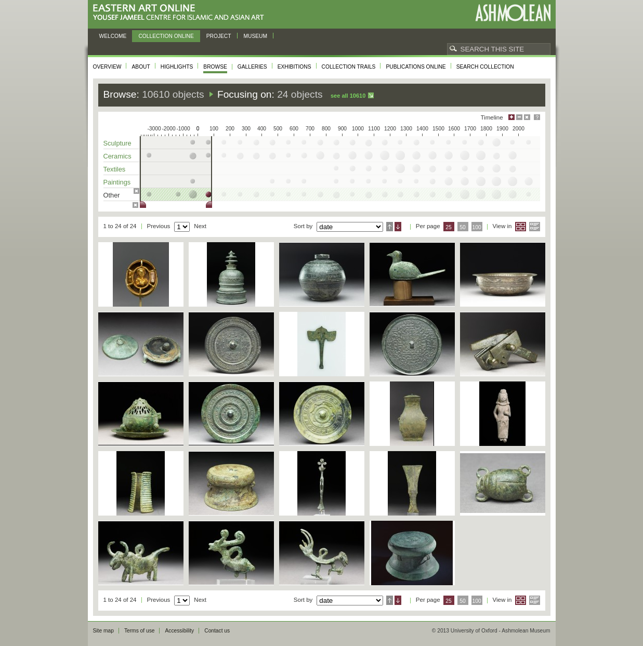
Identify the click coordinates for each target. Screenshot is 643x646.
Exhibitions (294, 67)
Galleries (252, 67)
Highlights (177, 67)
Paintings (117, 182)
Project (218, 36)
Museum (256, 36)
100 (476, 227)
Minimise (519, 117)
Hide (527, 117)
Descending (398, 226)
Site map (103, 631)
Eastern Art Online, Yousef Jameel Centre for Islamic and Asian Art (181, 12)
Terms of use (139, 631)
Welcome (113, 36)
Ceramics (117, 156)
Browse (215, 67)
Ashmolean (512, 12)
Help (537, 117)
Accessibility (179, 631)
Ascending (389, 226)
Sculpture (117, 143)
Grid (520, 226)
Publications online (415, 67)
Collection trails (349, 67)
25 (448, 227)
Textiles (114, 169)
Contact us (217, 631)
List (534, 226)
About (141, 67)
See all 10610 (348, 96)
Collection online (165, 36)
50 (463, 227)
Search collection (485, 67)
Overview (107, 67)
